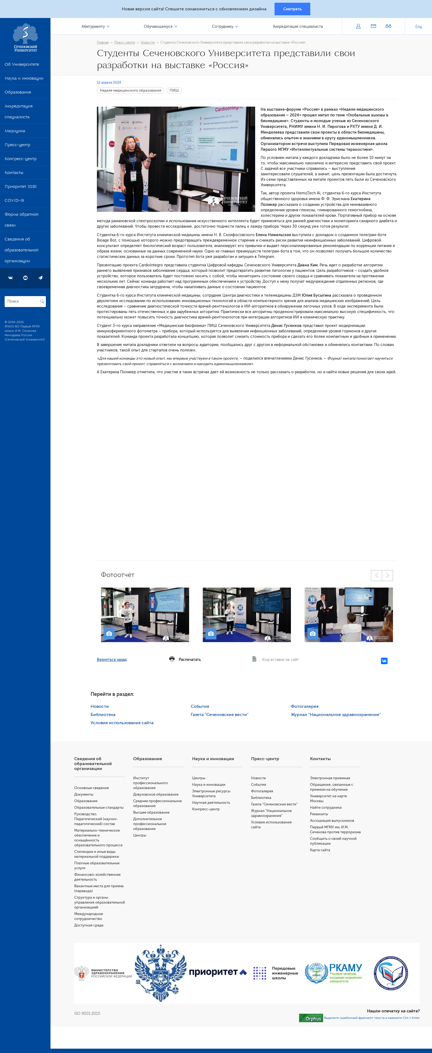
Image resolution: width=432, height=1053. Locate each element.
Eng (418, 27)
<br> (247, 462)
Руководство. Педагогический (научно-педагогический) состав (97, 819)
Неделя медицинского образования (131, 91)
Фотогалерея (305, 706)
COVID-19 (14, 202)
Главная (103, 43)
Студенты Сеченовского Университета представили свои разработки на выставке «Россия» (233, 43)
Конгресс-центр (21, 160)
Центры (140, 836)
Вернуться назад (112, 660)
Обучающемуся (158, 27)
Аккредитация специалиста (18, 113)
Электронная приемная (330, 778)
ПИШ (174, 91)
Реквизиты (319, 814)
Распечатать (190, 660)
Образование (18, 93)
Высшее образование (152, 813)
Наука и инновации (24, 79)
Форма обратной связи (21, 221)
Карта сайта (320, 855)
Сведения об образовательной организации (21, 251)
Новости (148, 43)
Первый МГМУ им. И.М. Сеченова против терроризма (329, 832)
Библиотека (103, 714)
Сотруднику (223, 27)
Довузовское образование (156, 795)
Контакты (14, 174)
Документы (84, 795)
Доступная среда (89, 930)
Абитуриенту (94, 27)
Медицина (15, 132)
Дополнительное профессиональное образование (150, 824)
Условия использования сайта (122, 723)
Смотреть (292, 9)
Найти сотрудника (326, 808)
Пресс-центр (17, 146)
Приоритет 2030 (21, 188)
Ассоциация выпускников (332, 821)
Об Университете (22, 66)
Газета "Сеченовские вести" (220, 714)
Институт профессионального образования (151, 783)
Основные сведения (92, 788)
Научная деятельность (212, 803)
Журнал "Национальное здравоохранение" (336, 714)
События (200, 706)
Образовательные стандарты (99, 808)
